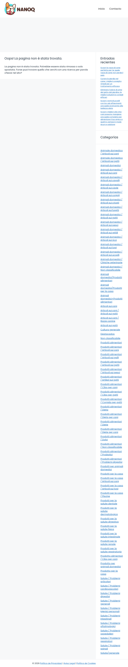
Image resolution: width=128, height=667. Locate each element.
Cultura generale (110, 329)
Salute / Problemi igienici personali (110, 610)
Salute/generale (109, 653)
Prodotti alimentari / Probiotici (111, 453)
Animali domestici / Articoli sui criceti (111, 201)
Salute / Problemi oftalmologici (110, 625)
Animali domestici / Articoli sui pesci (111, 223)
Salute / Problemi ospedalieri (110, 632)
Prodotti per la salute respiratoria (111, 550)
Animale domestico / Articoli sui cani (111, 152)
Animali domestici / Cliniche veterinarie (111, 261)
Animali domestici (110, 165)
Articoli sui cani (108, 306)
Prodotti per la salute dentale (108, 502)
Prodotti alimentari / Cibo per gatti (111, 393)
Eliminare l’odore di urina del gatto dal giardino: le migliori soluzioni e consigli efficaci (111, 93)
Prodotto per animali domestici (110, 565)
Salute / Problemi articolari (110, 580)
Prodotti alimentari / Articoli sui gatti (111, 363)
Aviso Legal (69, 663)
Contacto (115, 9)
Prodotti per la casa (111, 473)
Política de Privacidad (51, 663)
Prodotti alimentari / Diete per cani (111, 430)
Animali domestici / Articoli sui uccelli (111, 253)
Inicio (101, 9)
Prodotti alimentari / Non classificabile (111, 445)
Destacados (107, 334)
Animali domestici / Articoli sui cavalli (111, 179)
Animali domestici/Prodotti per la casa (111, 288)
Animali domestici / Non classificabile (111, 268)
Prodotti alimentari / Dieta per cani (111, 415)
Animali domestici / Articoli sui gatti (111, 216)
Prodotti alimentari (111, 342)
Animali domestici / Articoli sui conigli (111, 194)
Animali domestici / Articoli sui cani (111, 171)
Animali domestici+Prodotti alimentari (111, 298)
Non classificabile (110, 338)
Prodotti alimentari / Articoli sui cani (111, 348)
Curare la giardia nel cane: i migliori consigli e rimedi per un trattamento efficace (110, 82)
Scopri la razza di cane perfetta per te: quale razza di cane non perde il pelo (111, 71)
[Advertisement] (64, 34)
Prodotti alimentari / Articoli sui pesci (111, 371)
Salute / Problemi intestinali (110, 617)
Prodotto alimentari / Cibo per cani (111, 557)
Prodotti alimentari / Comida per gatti (111, 401)
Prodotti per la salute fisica (108, 527)
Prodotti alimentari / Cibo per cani (111, 386)
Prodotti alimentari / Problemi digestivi (111, 460)
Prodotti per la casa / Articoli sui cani (111, 479)
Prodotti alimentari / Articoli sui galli (111, 356)
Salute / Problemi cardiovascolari (110, 587)
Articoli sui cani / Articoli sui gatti (109, 312)
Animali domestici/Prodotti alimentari (111, 277)
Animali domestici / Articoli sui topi (111, 246)
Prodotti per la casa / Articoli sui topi (111, 487)
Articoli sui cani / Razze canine (109, 319)
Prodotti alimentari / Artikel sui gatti (111, 378)
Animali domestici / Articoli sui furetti (111, 208)
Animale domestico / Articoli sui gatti (111, 159)
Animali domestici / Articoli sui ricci (111, 238)
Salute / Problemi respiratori (110, 639)
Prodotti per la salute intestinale (110, 535)
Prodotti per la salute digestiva (109, 520)
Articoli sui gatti (109, 325)
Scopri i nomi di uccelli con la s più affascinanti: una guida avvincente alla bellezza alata (111, 104)
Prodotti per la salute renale (108, 542)
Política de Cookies (86, 663)
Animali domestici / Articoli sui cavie (111, 186)
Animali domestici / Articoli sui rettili (111, 231)
